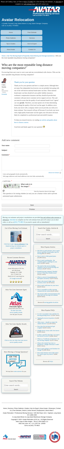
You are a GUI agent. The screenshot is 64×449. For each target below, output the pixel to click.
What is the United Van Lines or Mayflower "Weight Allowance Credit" (48, 343)
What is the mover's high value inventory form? (46, 281)
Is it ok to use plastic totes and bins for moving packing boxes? (48, 314)
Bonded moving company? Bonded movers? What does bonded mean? (47, 272)
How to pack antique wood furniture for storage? (48, 349)
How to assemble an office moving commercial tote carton (47, 290)
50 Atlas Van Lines (16, 310)
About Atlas (50, 410)
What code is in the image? (26, 185)
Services (32, 38)
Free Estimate (32, 32)
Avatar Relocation (18, 20)
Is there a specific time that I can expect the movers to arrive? (48, 335)
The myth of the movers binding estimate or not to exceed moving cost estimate (48, 267)
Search (24, 410)
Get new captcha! (3, 191)
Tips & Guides (10, 44)
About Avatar (11, 49)
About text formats (53, 172)
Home (11, 32)
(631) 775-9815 (28, 2)
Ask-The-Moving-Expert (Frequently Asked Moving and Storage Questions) (30, 56)
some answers (18, 371)
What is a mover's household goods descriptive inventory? (47, 277)
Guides (27, 408)
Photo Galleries (11, 38)
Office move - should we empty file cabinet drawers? (47, 322)
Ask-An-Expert (32, 44)
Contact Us (31, 49)
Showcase (52, 408)
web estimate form (29, 4)
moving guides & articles (51, 302)
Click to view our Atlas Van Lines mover (16, 340)
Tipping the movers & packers (45, 318)
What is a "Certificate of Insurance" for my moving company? (48, 339)
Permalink (4, 94)
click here (59, 2)
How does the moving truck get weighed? (46, 327)
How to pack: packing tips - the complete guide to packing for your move (47, 262)
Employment (40, 410)
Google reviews (16, 278)
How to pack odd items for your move (48, 285)
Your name (5, 145)
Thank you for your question (24, 82)
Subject (4, 150)
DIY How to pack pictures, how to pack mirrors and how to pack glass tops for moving (48, 252)
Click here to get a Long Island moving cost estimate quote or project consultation (16, 246)
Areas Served (32, 410)
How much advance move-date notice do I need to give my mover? (47, 353)
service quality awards (16, 312)
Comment (5, 155)
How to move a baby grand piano (46, 256)
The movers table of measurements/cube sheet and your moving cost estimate (48, 294)
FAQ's (51, 361)
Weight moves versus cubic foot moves (48, 330)
